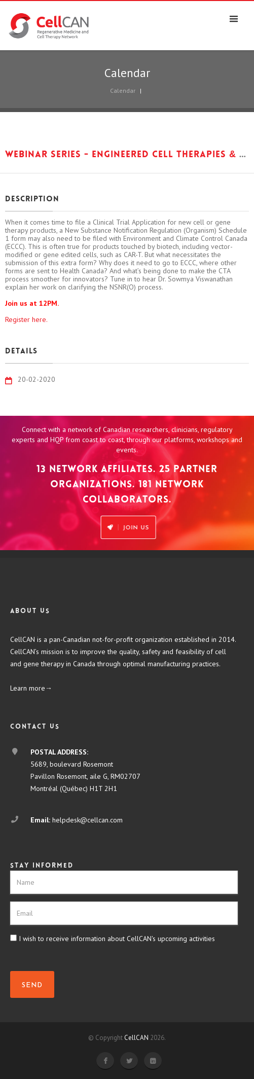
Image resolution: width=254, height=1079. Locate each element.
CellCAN (136, 1037)
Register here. (26, 319)
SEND (32, 985)
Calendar (122, 90)
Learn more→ (31, 688)
